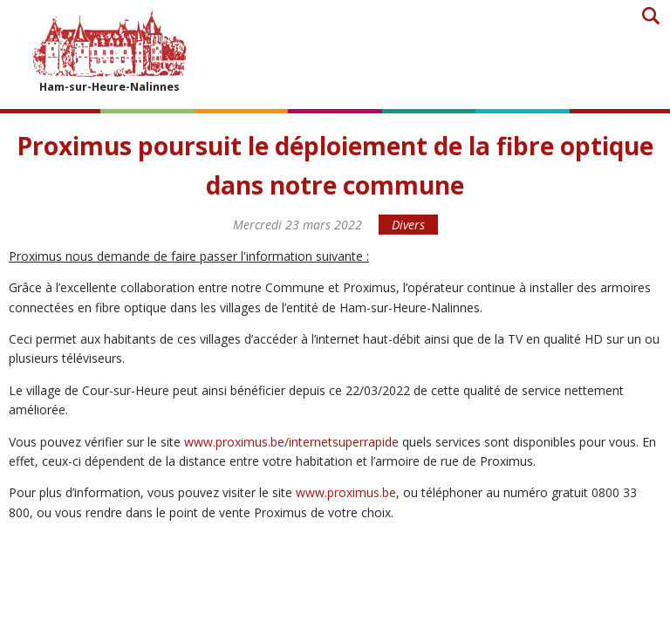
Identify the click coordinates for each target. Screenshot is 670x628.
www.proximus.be (346, 492)
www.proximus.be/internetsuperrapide (291, 441)
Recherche (650, 15)
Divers (408, 224)
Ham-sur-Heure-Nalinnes (109, 51)
